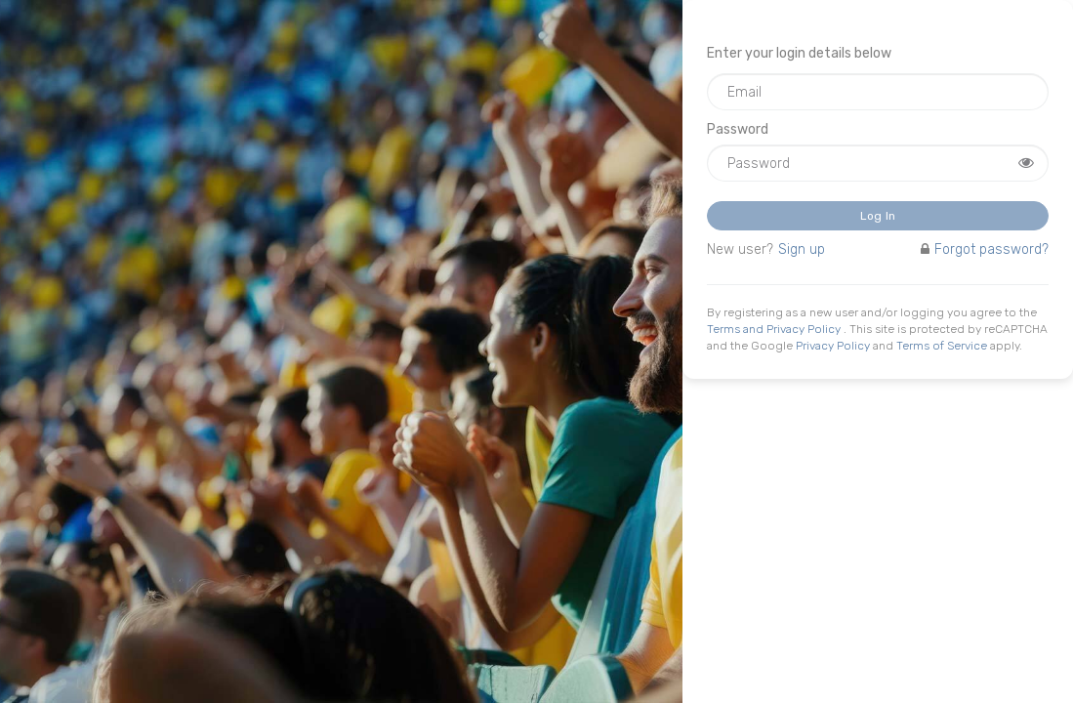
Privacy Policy (833, 345)
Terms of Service (941, 345)
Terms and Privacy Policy (775, 329)
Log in (878, 216)
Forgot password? (985, 249)
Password (737, 129)
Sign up (801, 249)
